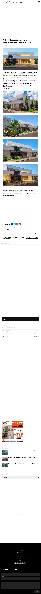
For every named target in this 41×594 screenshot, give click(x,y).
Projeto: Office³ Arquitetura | (11, 190)
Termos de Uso (21, 552)
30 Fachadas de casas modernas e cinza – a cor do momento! (23, 463)
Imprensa (20, 554)
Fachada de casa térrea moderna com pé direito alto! (21, 457)
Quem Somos (20, 550)
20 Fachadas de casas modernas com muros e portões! (22, 451)
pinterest (19, 336)
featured (20, 218)
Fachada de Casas (14, 218)
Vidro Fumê (24, 218)
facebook (19, 331)
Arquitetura (8, 218)
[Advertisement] (13, 22)
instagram (19, 333)
